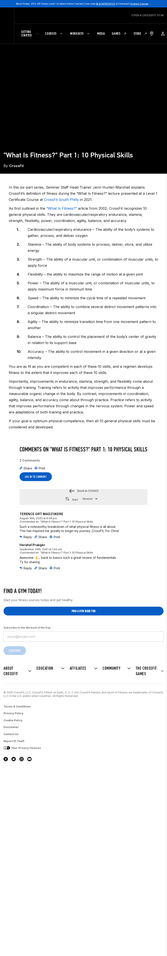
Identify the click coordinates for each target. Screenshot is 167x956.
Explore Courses (139, 3)
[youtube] (29, 759)
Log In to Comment (36, 477)
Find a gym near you (84, 611)
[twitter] (13, 759)
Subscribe (15, 651)
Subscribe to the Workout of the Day (27, 627)
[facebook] (6, 759)
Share (26, 468)
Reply (26, 537)
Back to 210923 (83, 491)
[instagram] (21, 759)
